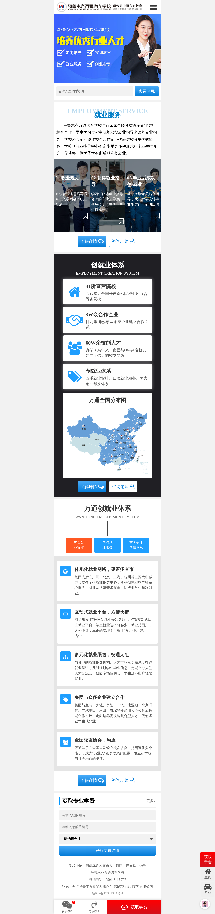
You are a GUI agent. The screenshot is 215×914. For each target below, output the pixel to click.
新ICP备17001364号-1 (107, 893)
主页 (208, 873)
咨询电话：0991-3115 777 (107, 879)
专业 (208, 889)
